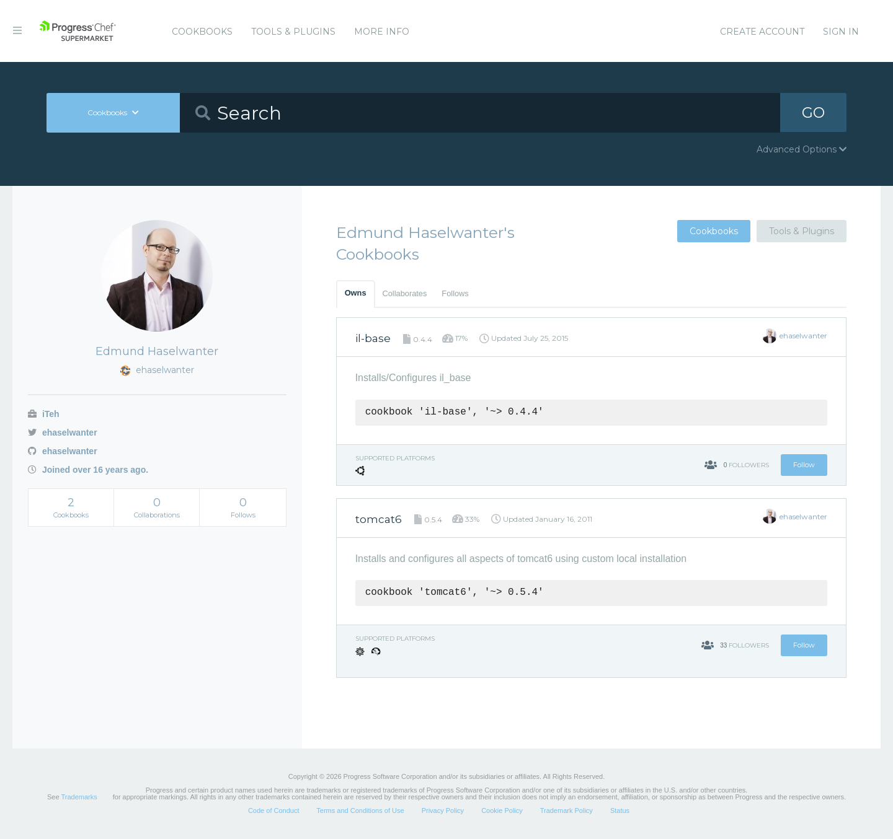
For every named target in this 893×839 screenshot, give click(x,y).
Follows (455, 293)
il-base (373, 338)
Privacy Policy (443, 810)
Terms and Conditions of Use (360, 810)
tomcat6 (378, 519)
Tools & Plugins (293, 31)
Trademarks (79, 797)
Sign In (841, 31)
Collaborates (405, 293)
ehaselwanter (62, 432)
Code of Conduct (274, 810)
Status (619, 810)
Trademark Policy (566, 810)
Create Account (762, 31)
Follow (804, 464)
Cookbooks (202, 31)
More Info (381, 31)
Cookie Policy (502, 810)
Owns (356, 292)
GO (813, 112)
